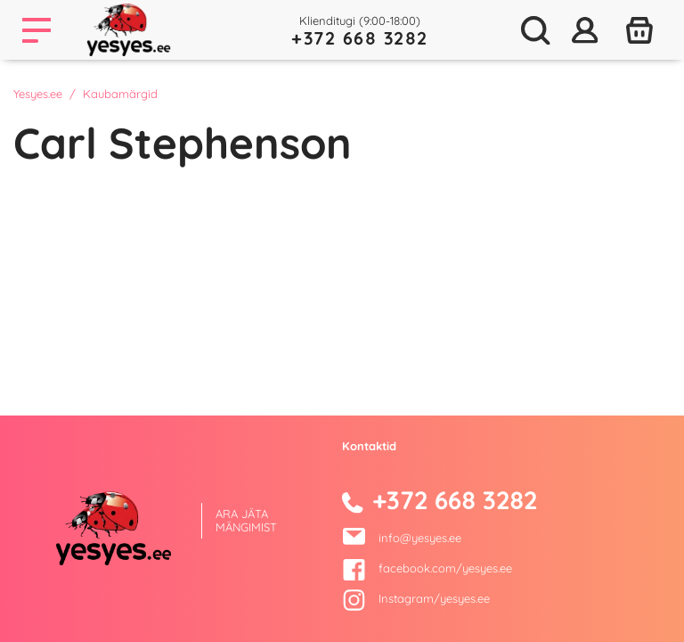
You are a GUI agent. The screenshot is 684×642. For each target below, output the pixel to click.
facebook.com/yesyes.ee (427, 568)
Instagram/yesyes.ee (416, 598)
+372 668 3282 (359, 38)
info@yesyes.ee (420, 538)
